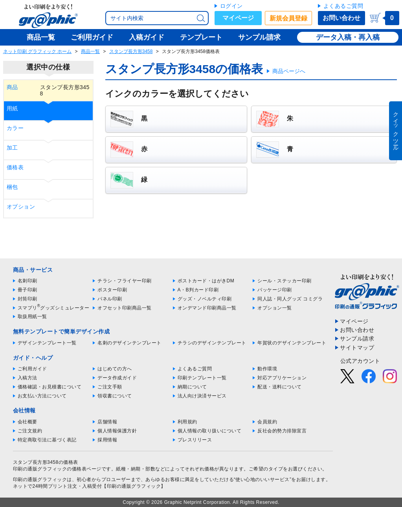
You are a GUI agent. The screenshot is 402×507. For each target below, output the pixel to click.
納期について (192, 387)
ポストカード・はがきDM (206, 281)
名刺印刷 (27, 281)
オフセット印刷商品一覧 (124, 308)
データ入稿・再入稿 (348, 37)
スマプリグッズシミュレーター (54, 308)
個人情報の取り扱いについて (210, 431)
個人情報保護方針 (117, 431)
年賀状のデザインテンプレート (291, 343)
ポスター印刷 (112, 290)
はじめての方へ (114, 369)
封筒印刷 (27, 299)
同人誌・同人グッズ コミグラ (290, 299)
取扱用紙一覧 (32, 316)
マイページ (238, 18)
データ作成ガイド (117, 378)
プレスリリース (195, 440)
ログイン (231, 6)
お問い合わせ (341, 18)
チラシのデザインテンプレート (212, 343)
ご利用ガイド (32, 369)
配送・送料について (279, 387)
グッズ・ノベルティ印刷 (205, 299)
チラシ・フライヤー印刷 (124, 281)
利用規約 (187, 422)
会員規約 (267, 422)
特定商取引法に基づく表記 (47, 440)
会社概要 (27, 422)
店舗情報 (107, 422)
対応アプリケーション (282, 378)
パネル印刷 (109, 299)
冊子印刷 (27, 290)
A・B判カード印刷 (198, 290)
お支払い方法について (42, 396)
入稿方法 (27, 378)
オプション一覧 (274, 308)
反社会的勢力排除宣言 (282, 431)
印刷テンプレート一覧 (202, 378)
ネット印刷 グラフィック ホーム (37, 51)
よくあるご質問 (343, 6)
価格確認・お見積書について (50, 387)
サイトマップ (357, 347)
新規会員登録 (288, 18)
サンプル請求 (357, 338)
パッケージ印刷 (274, 290)
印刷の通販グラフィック (40, 479)
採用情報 (107, 440)
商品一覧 (90, 51)
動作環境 (267, 369)
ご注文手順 (109, 387)
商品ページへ (288, 71)
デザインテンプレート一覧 (47, 343)
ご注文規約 (30, 431)
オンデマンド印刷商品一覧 (207, 308)
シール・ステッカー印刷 (284, 281)
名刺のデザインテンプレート (129, 343)
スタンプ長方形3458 (131, 51)
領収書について (114, 396)
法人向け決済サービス (202, 396)
